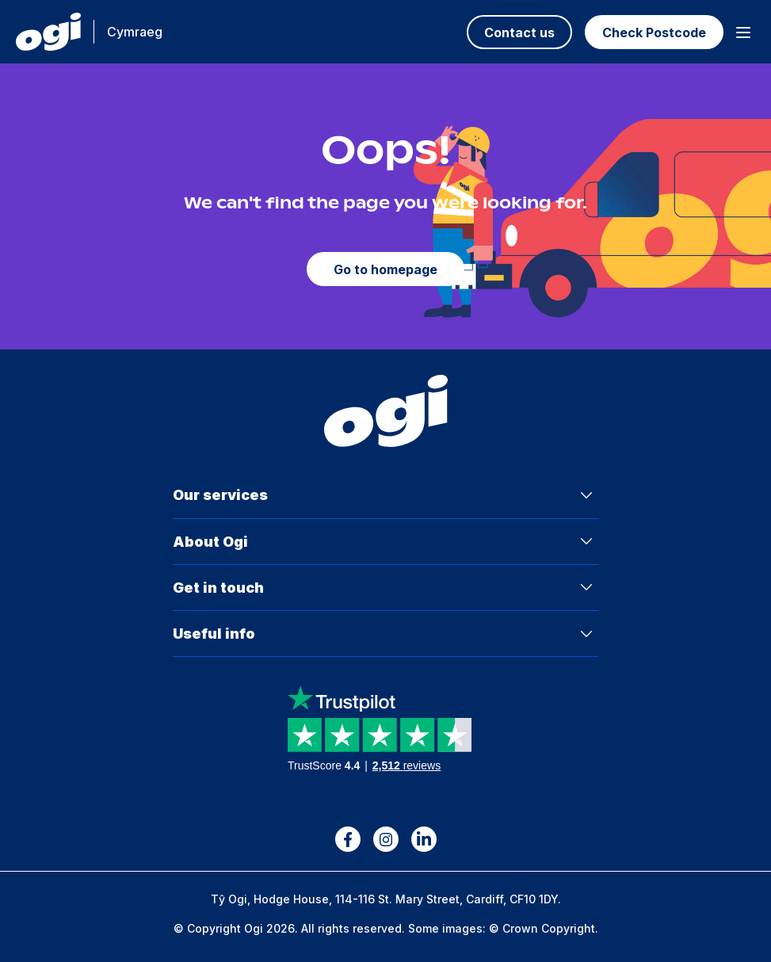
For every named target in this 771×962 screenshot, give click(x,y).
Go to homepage (385, 269)
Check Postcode (654, 32)
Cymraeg (134, 32)
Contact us (519, 32)
